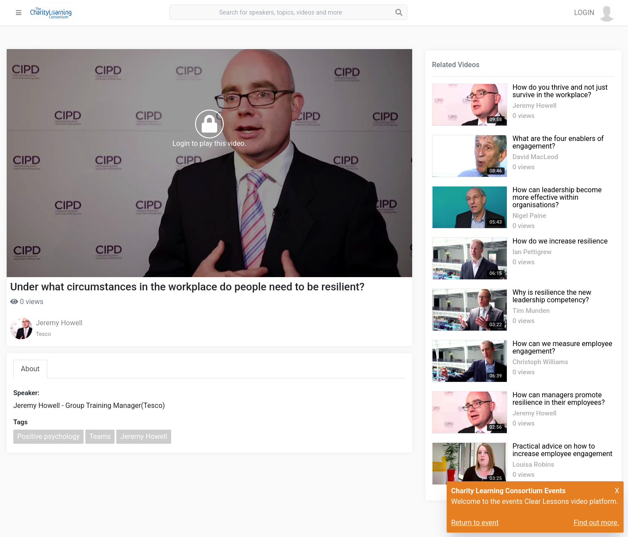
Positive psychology (48, 436)
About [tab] (30, 369)
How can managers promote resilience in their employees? (559, 399)
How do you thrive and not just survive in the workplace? (560, 91)
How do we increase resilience (560, 241)
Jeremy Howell (59, 323)
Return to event (474, 522)
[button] (595, 12)
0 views (26, 301)
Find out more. (596, 522)
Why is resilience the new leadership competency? (552, 296)
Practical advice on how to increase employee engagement (563, 450)
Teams (100, 436)
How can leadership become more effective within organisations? (557, 197)
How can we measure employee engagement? (563, 347)
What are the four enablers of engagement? (558, 142)
